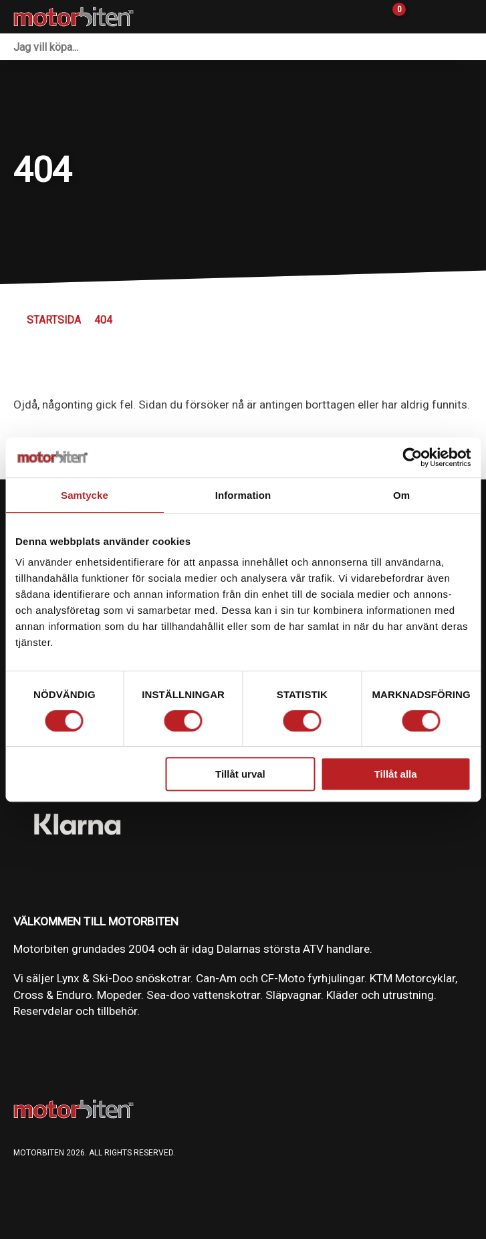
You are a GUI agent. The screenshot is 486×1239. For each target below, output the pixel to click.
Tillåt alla (395, 774)
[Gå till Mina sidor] (419, 16)
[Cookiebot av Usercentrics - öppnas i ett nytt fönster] (412, 457)
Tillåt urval (240, 774)
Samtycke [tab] (84, 495)
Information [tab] (243, 495)
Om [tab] (401, 495)
